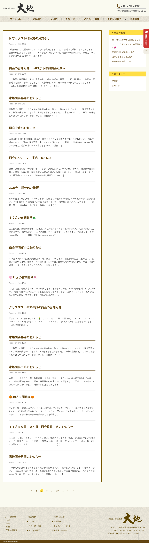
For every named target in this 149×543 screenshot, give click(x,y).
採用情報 (134, 19)
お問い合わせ (114, 19)
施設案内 (37, 19)
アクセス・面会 (91, 19)
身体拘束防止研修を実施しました (126, 40)
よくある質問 (34, 530)
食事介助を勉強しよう (121, 61)
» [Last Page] (74, 491)
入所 (8, 520)
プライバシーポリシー (63, 526)
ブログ (53, 19)
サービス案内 (16, 19)
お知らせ (70, 19)
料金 (8, 527)
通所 (8, 524)
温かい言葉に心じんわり (122, 57)
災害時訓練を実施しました (123, 52)
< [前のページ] (30, 491)
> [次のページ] (68, 491)
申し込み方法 (11, 530)
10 (58, 491)
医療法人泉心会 (60, 530)
